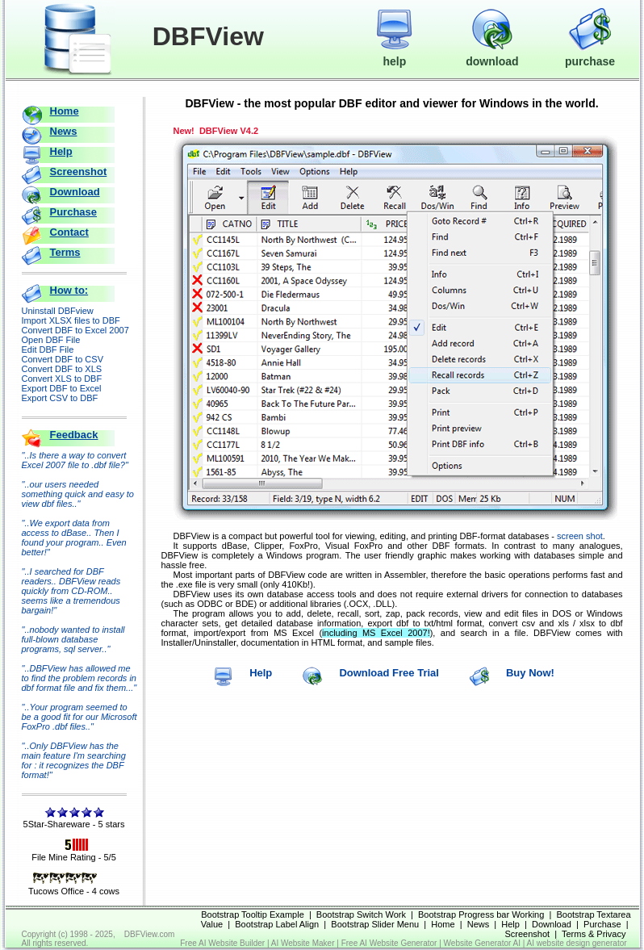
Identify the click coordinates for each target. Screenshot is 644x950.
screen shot (580, 536)
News (63, 131)
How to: (69, 290)
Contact (69, 232)
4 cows (105, 891)
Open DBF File (51, 340)
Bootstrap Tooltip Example (252, 914)
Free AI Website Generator (389, 943)
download (492, 54)
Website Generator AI (482, 943)
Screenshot (78, 171)
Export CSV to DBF (60, 398)
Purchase (74, 212)
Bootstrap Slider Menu (375, 924)
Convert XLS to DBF (62, 378)
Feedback (74, 435)
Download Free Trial (389, 673)
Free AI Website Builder (222, 943)
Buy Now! (530, 673)
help (394, 54)
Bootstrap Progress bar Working (481, 914)
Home (64, 111)
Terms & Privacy (593, 934)
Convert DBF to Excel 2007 (75, 330)
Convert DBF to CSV (62, 359)
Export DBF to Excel (62, 388)
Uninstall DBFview (58, 311)
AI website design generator (577, 943)
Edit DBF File (48, 349)
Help (61, 151)
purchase (590, 54)
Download (75, 192)
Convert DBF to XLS (62, 369)
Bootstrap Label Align (277, 924)
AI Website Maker (303, 943)
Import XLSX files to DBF (71, 320)
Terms (65, 252)
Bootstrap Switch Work (361, 914)
